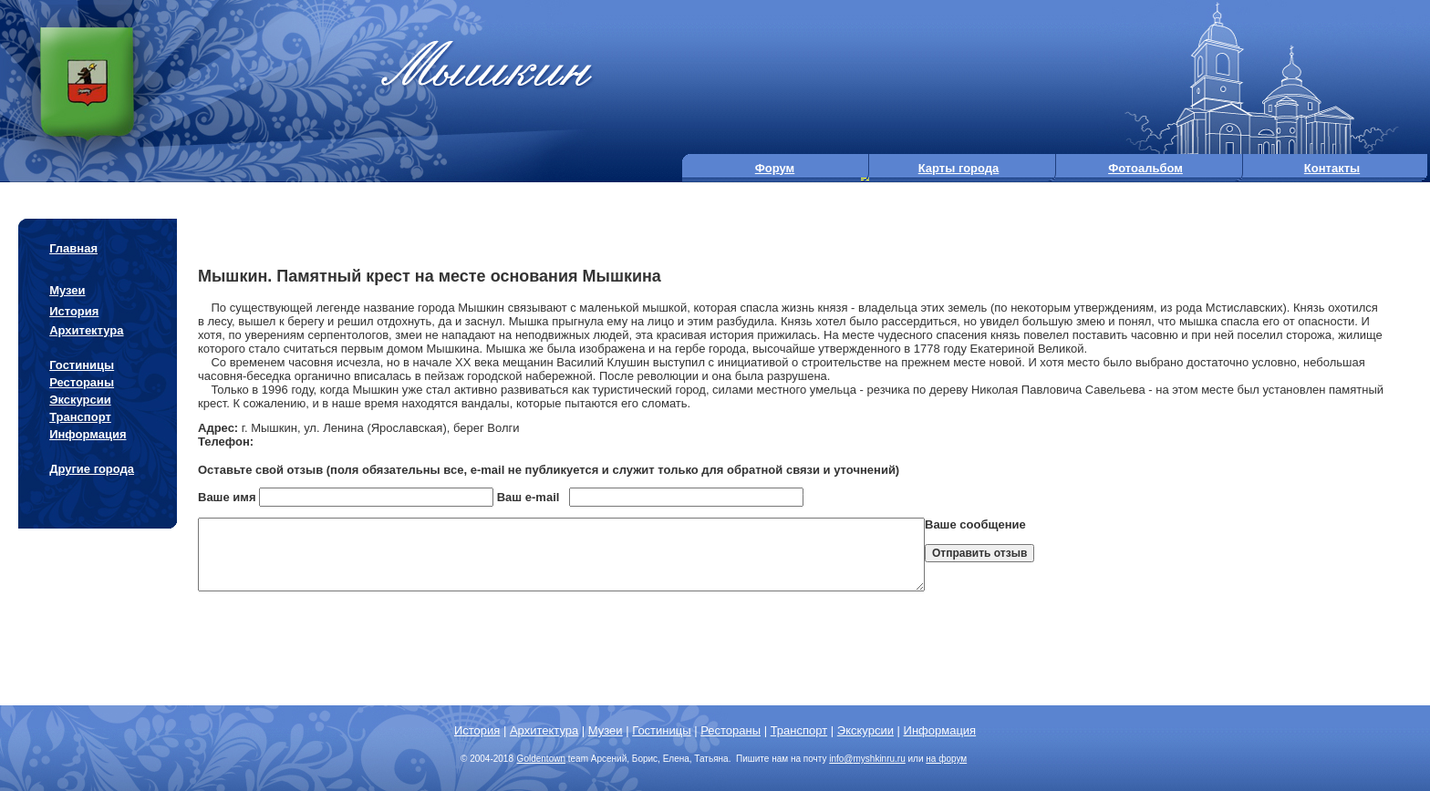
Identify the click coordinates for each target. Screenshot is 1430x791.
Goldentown (541, 759)
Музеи (67, 290)
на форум (946, 759)
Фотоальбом (1145, 168)
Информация (87, 434)
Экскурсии (80, 399)
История (73, 311)
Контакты (1332, 168)
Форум (774, 168)
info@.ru (867, 759)
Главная (73, 248)
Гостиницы (81, 365)
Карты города (959, 168)
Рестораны (81, 382)
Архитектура (86, 330)
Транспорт (80, 417)
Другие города (91, 469)
